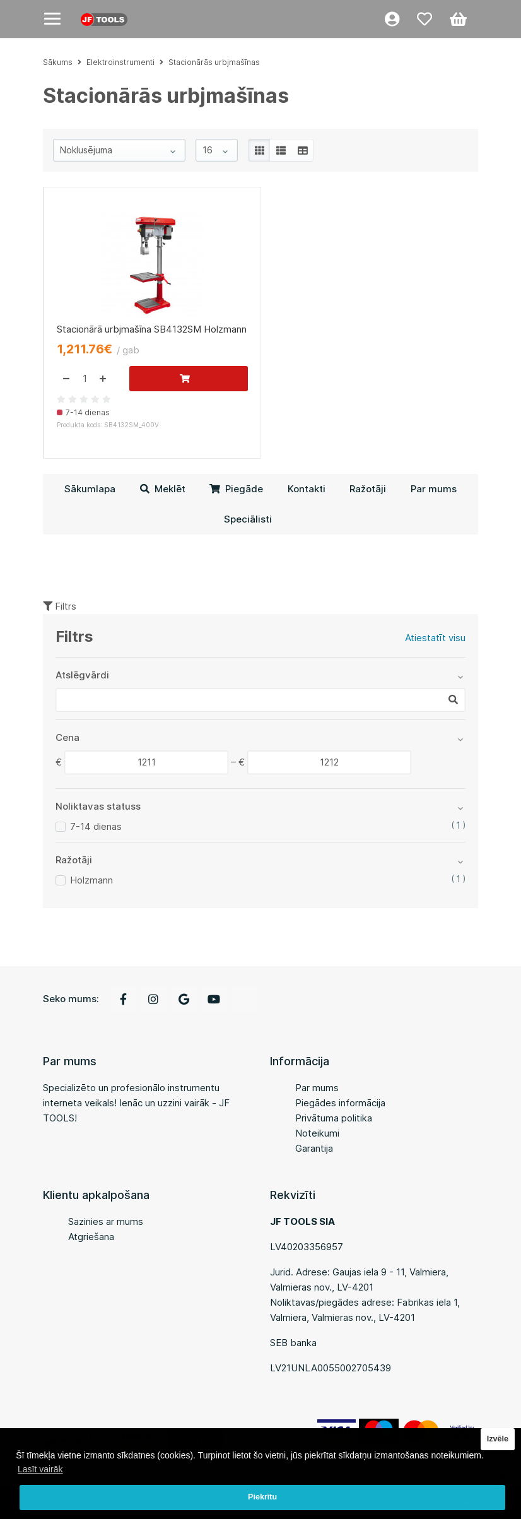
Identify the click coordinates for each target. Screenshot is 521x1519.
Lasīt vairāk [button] (40, 1469)
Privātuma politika (333, 1118)
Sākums (58, 62)
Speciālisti (248, 519)
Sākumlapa (89, 489)
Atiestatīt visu (435, 638)
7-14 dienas (96, 826)
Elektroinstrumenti (120, 62)
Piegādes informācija (340, 1103)
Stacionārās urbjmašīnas (214, 62)
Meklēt (162, 489)
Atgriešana (91, 1237)
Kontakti (306, 489)
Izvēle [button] (497, 1438)
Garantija (314, 1148)
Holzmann (91, 880)
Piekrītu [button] (262, 1496)
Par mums (434, 489)
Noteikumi (317, 1133)
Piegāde (236, 489)
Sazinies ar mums (105, 1221)
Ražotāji (367, 489)
